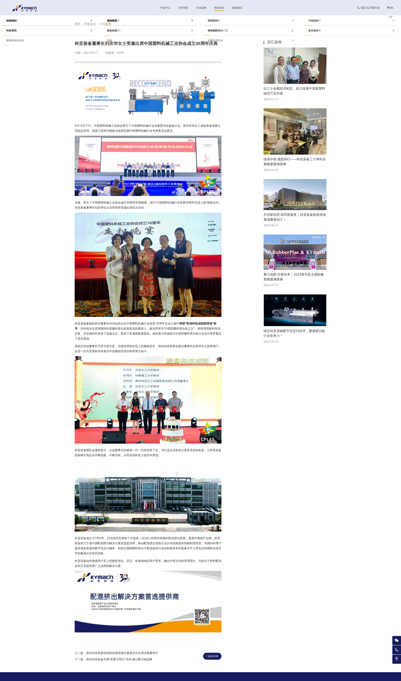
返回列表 (213, 656)
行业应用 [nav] (201, 8)
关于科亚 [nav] (183, 8)
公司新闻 (105, 24)
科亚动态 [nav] (219, 8)
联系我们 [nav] (237, 8)
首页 (77, 24)
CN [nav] (390, 8)
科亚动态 (90, 24)
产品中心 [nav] (165, 8)
